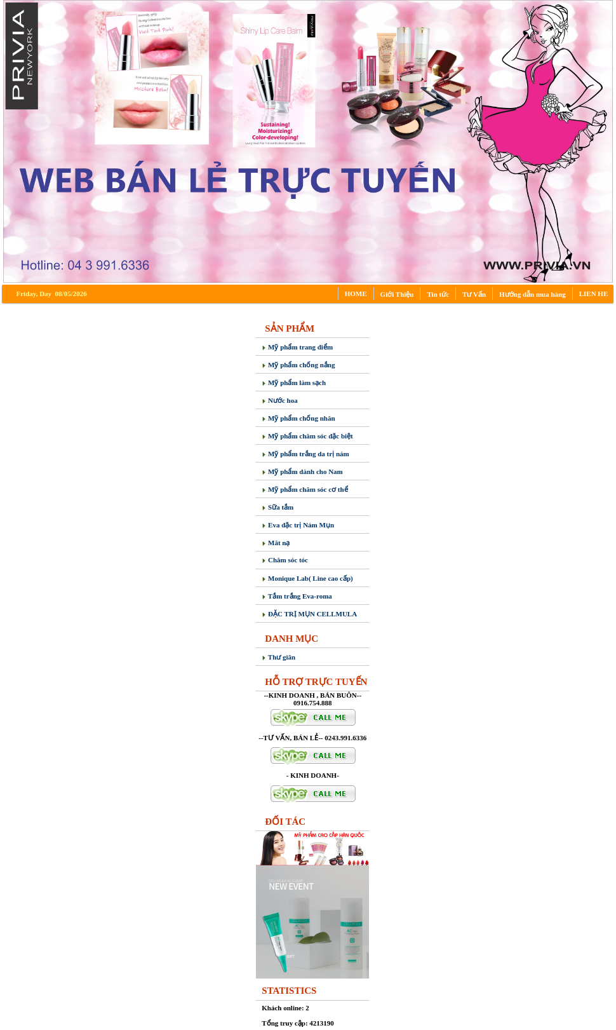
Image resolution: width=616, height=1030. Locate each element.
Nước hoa (279, 400)
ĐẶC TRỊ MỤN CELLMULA (309, 614)
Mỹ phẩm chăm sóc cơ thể (304, 489)
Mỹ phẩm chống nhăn (298, 418)
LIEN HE (593, 293)
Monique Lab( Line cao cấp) (307, 578)
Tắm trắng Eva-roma (297, 596)
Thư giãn (278, 657)
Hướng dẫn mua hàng (532, 294)
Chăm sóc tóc (285, 560)
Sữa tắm (277, 507)
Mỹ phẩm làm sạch (294, 382)
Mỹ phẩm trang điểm (297, 347)
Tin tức (438, 294)
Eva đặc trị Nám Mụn (298, 525)
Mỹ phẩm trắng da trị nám (305, 453)
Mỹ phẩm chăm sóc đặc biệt (307, 436)
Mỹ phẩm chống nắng (298, 365)
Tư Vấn (474, 294)
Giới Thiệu (397, 294)
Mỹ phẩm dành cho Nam (302, 471)
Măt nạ (276, 542)
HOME (356, 293)
